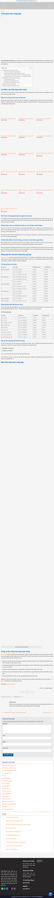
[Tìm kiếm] (49, 6)
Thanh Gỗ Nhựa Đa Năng (7, 801)
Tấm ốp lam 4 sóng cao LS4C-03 (44, 136)
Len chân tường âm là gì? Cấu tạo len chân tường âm (18, 824)
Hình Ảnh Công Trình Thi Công (9, 768)
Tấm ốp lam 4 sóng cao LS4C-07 (26, 118)
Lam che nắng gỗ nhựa (11, 838)
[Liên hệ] (50, 894)
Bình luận (5, 723)
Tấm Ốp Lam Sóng (6, 791)
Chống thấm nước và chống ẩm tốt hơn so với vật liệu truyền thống (17, 74)
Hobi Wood (3, 654)
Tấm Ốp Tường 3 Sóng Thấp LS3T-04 (45, 172)
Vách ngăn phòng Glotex (7, 809)
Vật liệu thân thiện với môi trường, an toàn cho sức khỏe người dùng (18, 76)
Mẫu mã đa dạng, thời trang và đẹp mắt (12, 71)
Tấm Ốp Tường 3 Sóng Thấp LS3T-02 (9, 172)
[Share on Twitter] (26, 692)
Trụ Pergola (4, 806)
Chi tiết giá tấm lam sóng (10, 79)
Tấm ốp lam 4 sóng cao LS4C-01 (26, 153)
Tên (4, 735)
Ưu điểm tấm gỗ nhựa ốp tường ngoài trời (15, 842)
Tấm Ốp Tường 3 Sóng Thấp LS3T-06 (27, 191)
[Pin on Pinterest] (31, 692)
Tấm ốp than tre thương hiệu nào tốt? (14, 821)
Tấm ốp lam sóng (5, 257)
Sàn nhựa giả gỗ (5, 786)
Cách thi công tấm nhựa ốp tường (14, 845)
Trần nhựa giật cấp (10, 684)
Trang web (5, 748)
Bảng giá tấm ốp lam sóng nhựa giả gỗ (11, 78)
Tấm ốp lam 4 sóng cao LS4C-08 (44, 118)
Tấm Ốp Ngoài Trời (6, 793)
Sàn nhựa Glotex (6, 788)
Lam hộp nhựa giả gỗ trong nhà (9, 770)
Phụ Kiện (4, 775)
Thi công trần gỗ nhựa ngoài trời (13, 835)
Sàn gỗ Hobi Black (6, 778)
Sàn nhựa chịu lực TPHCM (12, 817)
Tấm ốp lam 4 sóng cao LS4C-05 (8, 136)
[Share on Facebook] (23, 692)
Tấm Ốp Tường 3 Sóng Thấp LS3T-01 (45, 154)
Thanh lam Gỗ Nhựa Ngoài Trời (9, 804)
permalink (21, 696)
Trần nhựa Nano (48, 712)
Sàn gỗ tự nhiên (5, 783)
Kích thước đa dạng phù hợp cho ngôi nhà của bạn (15, 73)
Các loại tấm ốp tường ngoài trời (13, 831)
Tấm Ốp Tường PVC (6, 799)
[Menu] (5, 6)
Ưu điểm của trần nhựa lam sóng (10, 70)
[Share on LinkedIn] (33, 692)
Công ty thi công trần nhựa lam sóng (11, 85)
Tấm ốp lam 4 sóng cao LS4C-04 (26, 136)
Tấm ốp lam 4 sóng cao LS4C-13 (8, 118)
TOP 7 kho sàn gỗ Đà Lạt (12, 849)
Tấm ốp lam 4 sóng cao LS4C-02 (8, 153)
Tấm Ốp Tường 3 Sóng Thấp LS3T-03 (27, 172)
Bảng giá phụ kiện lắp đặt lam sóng (12, 80)
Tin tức (2, 11)
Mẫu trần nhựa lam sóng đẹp (9, 84)
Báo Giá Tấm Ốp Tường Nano (9, 765)
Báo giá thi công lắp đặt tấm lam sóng (12, 82)
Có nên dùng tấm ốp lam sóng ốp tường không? (13, 712)
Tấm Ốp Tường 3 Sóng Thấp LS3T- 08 (9, 209)
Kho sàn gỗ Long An (10, 828)
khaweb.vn (40, 896)
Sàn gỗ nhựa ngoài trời (7, 781)
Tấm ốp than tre (5, 796)
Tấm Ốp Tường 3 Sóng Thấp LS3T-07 (45, 191)
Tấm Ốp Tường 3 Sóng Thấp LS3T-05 (9, 191)
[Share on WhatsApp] (21, 692)
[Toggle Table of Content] (29, 68)
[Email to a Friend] (28, 692)
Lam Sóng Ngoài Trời (7, 773)
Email (4, 741)
